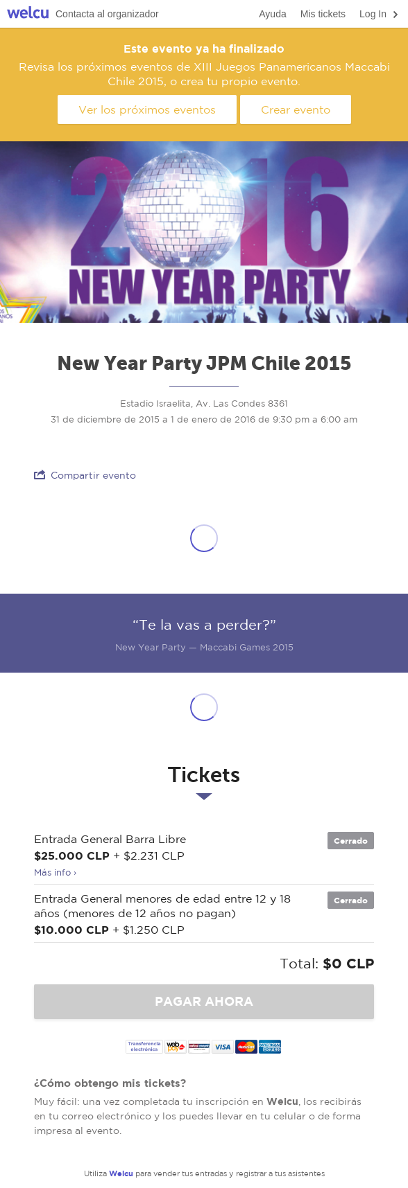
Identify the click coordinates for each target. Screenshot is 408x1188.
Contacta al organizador (107, 13)
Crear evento (295, 109)
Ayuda (272, 13)
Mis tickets (323, 13)
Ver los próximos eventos (147, 109)
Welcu (28, 14)
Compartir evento (85, 475)
